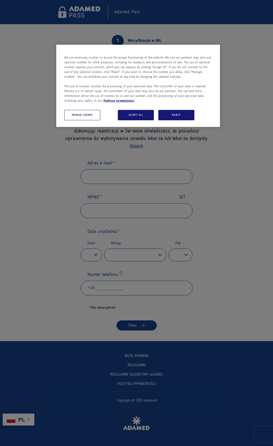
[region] (138, 86)
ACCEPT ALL (136, 115)
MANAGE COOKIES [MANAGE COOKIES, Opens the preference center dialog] (82, 115)
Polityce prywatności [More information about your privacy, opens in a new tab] (118, 100)
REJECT (176, 115)
